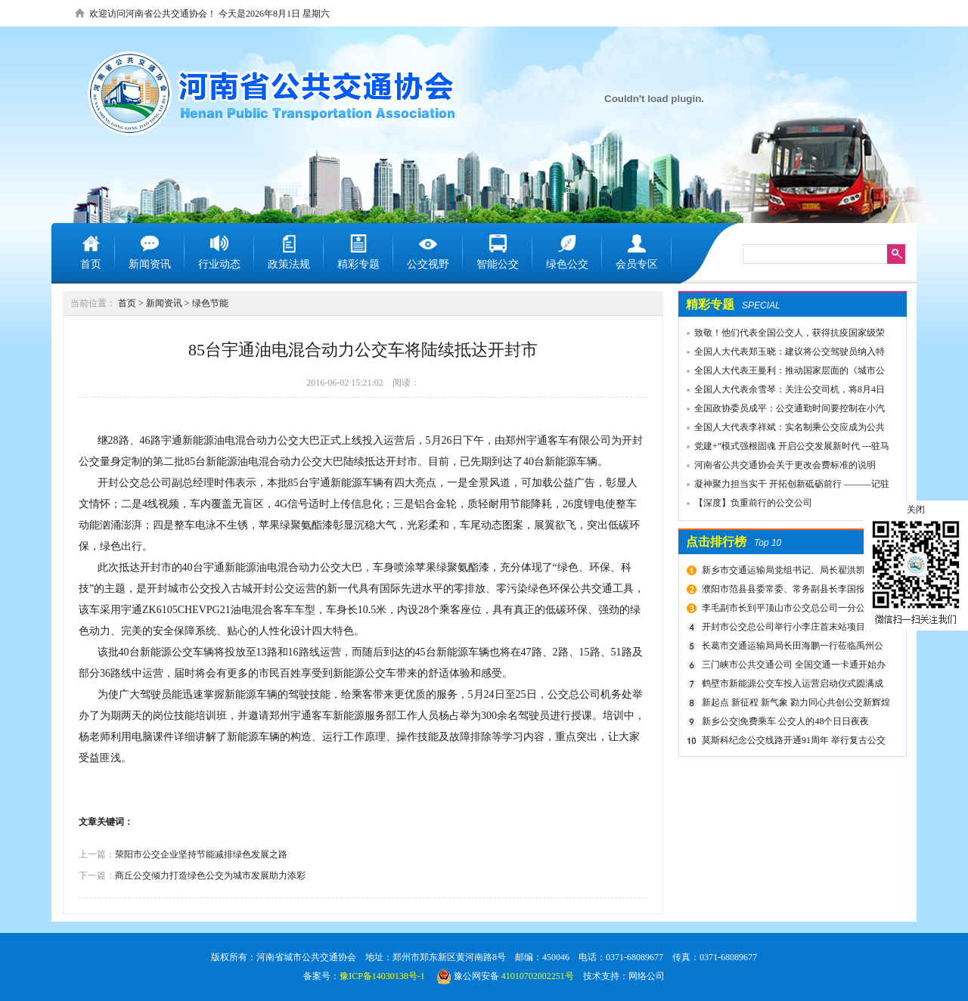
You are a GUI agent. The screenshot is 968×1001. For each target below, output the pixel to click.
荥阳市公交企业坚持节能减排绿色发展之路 (201, 854)
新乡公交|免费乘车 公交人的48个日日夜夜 (785, 721)
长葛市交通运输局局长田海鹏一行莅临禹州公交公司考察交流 (790, 647)
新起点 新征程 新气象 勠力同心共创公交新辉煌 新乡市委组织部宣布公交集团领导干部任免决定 (794, 704)
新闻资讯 (164, 303)
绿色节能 (210, 303)
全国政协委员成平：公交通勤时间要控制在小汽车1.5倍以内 (782, 410)
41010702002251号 (537, 976)
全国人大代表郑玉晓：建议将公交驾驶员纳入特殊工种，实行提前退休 (782, 353)
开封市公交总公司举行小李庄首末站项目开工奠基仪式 (790, 629)
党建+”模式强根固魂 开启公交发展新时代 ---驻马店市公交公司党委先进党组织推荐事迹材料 (784, 448)
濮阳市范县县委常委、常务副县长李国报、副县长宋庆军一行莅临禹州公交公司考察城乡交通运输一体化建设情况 (793, 591)
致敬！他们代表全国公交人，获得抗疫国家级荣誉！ (782, 334)
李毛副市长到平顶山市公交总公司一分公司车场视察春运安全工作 (790, 610)
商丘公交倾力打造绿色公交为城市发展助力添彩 (210, 875)
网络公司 (646, 976)
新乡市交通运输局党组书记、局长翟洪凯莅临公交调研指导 (790, 572)
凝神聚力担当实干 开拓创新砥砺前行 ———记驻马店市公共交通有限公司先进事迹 (784, 486)
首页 (127, 303)
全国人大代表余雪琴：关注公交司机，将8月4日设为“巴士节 (782, 391)
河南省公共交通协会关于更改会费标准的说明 (785, 465)
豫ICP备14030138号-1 (382, 976)
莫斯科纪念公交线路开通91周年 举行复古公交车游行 (792, 742)
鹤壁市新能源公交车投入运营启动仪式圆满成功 (790, 685)
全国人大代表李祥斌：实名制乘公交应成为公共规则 (782, 429)
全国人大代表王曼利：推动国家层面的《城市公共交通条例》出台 (782, 372)
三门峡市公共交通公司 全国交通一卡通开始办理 (792, 666)
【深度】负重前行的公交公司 (753, 502)
